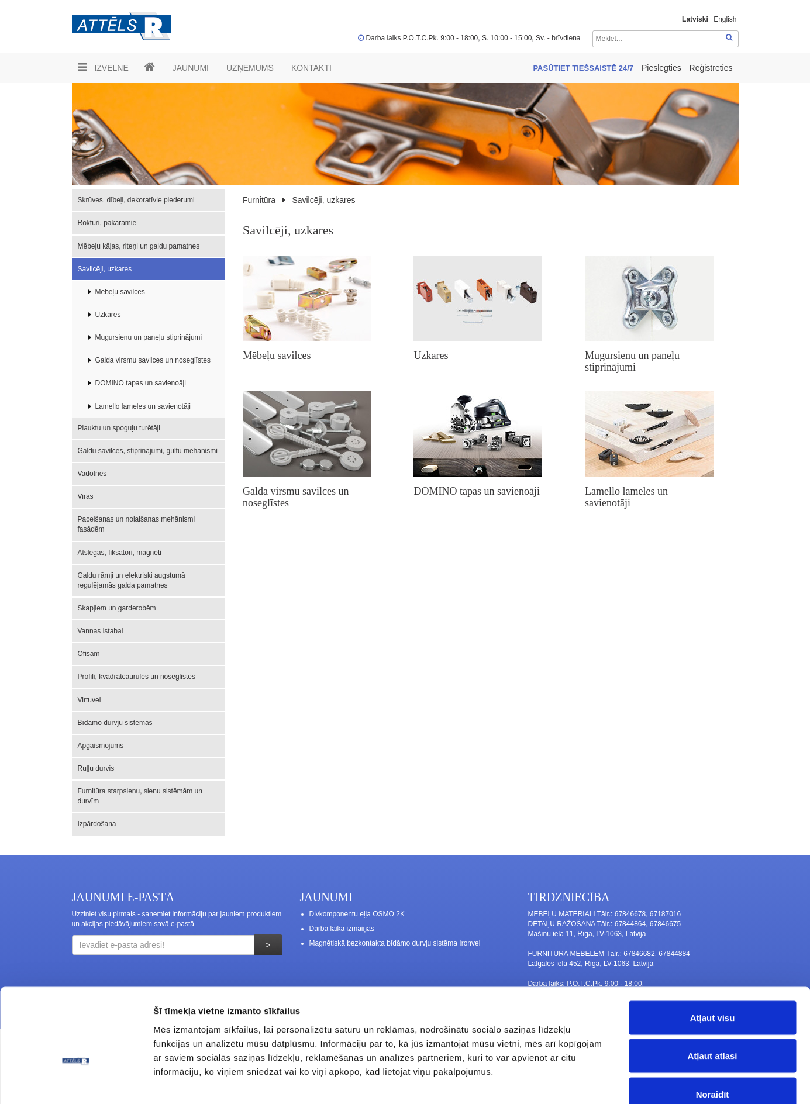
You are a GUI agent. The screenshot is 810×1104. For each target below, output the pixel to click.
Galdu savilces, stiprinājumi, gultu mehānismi (148, 451)
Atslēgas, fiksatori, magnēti (119, 552)
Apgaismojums (101, 745)
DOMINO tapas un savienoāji (140, 383)
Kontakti (311, 68)
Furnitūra (259, 200)
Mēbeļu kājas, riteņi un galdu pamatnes (139, 246)
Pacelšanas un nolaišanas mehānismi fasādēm (136, 524)
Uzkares (108, 314)
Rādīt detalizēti (637, 1081)
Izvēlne (103, 67)
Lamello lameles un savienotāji (143, 406)
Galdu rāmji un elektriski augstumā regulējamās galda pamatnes (131, 580)
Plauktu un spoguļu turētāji (119, 428)
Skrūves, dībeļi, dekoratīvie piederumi (136, 200)
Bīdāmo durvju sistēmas (115, 723)
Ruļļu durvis (96, 768)
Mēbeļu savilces (120, 292)
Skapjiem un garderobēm (117, 608)
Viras (86, 496)
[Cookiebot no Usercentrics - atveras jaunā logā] (76, 1081)
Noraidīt (712, 1027)
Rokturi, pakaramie (107, 223)
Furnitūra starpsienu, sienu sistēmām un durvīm (140, 796)
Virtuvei (89, 700)
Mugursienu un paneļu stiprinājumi (148, 337)
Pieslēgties (663, 68)
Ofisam (89, 654)
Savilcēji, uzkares (105, 269)
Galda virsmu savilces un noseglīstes (153, 360)
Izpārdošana (97, 824)
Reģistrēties (711, 68)
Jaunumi (191, 68)
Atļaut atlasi (712, 989)
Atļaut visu (712, 950)
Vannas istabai (100, 631)
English (725, 19)
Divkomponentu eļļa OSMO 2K (357, 914)
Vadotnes (92, 474)
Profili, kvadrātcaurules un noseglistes (136, 676)
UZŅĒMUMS (250, 68)
